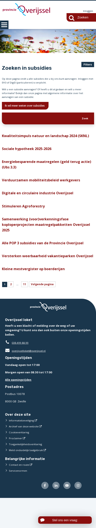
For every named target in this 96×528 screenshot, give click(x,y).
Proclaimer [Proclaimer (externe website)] (16, 467)
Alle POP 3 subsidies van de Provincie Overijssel (47, 262)
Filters (87, 64)
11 (26, 313)
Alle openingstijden (19, 409)
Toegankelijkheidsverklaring (27, 473)
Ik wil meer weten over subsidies (29, 109)
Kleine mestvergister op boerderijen (36, 296)
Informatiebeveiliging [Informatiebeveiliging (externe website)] (22, 450)
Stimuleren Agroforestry (25, 222)
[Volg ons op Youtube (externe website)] (65, 515)
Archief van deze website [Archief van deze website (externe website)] (25, 455)
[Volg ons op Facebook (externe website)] (42, 515)
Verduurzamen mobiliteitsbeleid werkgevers (44, 195)
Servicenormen (19, 500)
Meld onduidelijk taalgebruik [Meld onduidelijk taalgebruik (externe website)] (27, 479)
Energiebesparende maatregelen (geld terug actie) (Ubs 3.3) (45, 178)
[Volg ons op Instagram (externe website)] (77, 515)
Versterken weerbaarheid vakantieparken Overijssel (42, 279)
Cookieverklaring (20, 461)
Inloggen (87, 11)
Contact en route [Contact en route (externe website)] (19, 494)
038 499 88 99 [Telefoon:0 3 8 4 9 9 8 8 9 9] (21, 372)
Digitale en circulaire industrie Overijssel (40, 208)
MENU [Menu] (4, 25)
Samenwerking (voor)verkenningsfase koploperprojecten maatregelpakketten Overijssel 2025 (40, 243)
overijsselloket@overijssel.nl (27, 380)
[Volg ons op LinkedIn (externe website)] (53, 515)
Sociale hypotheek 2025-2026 (30, 161)
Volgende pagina (45, 313)
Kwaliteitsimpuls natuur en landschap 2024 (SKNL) (43, 144)
